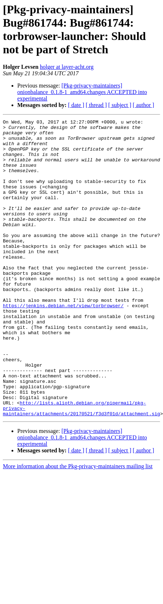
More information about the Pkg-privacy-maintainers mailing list (78, 526)
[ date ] (76, 105)
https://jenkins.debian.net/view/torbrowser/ (63, 343)
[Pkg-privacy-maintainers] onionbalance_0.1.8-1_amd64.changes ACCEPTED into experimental (82, 92)
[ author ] (143, 105)
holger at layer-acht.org (67, 67)
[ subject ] (119, 105)
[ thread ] (96, 105)
